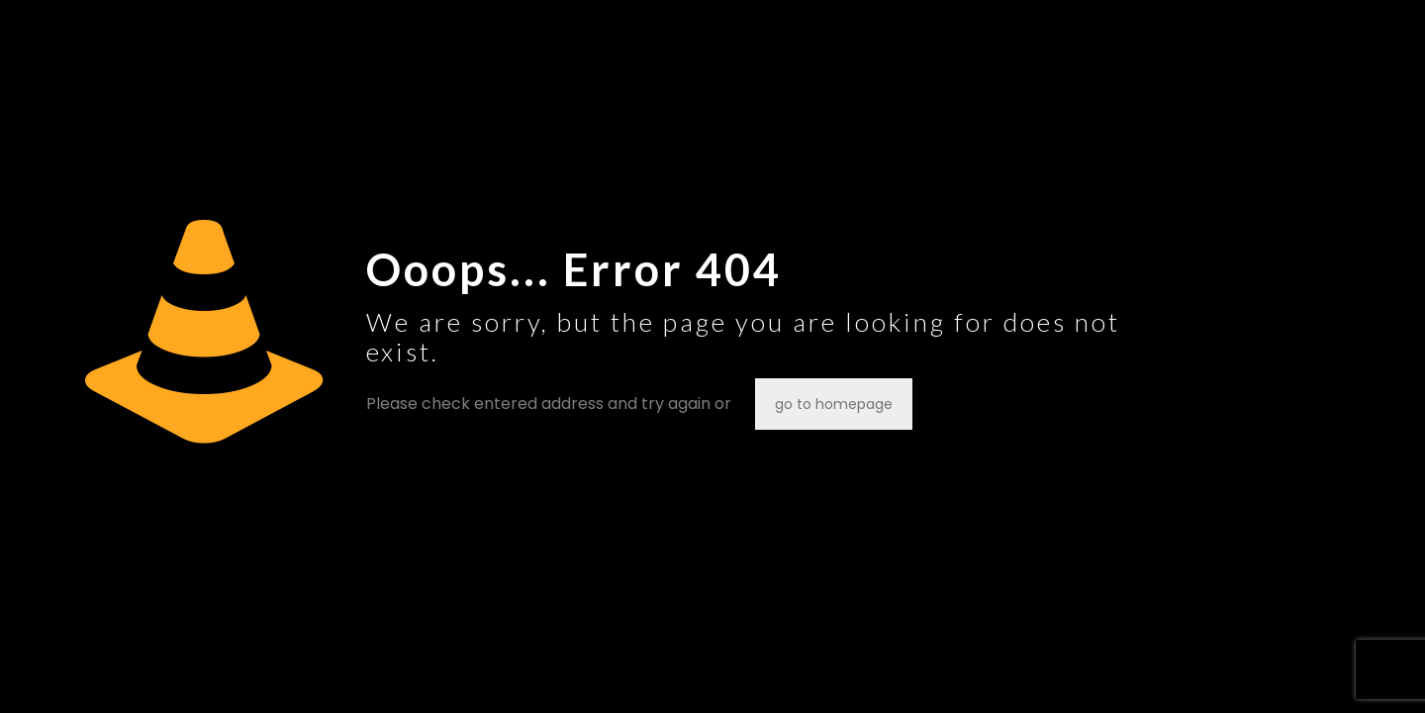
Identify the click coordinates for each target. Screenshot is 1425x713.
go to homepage (834, 404)
